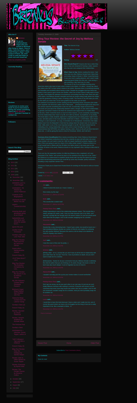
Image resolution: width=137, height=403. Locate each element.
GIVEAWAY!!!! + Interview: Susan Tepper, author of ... (19, 333)
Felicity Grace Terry (49, 208)
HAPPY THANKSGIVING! (19, 206)
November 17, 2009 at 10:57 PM (53, 204)
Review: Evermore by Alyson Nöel (18, 365)
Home (69, 343)
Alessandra (47, 224)
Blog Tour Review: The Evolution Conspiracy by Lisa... (18, 266)
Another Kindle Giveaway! (17, 231)
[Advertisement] (68, 327)
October (16, 379)
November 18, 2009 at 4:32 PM (53, 246)
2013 (13, 162)
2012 (13, 165)
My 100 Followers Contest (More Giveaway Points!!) (18, 283)
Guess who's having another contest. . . (18, 250)
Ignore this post (17, 227)
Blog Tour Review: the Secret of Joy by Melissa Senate (19, 274)
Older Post (95, 343)
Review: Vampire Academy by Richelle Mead (18, 319)
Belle (45, 199)
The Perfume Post (18, 324)
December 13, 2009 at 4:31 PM (53, 309)
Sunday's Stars (17, 327)
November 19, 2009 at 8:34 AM (53, 295)
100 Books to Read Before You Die (18, 201)
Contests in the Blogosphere (17, 195)
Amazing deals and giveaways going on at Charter (18, 213)
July (14, 388)
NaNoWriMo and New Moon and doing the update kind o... (18, 221)
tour (52, 175)
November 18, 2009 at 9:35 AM (53, 220)
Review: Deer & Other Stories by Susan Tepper (18, 359)
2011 (13, 168)
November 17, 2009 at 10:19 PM (53, 194)
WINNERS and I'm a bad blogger (18, 184)
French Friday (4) (18, 308)
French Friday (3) (18, 346)
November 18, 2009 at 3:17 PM (53, 236)
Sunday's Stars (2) (18, 305)
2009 (13, 175)
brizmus (46, 250)
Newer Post (42, 343)
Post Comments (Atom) (73, 350)
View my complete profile (17, 60)
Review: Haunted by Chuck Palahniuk (18, 313)
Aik (44, 185)
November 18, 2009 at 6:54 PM (53, 277)
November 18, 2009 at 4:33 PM (53, 268)
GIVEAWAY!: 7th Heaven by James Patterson (19, 190)
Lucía (45, 299)
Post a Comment (46, 313)
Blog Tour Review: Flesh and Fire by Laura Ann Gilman (18, 242)
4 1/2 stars (46, 175)
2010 (13, 171)
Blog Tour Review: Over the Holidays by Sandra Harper (18, 352)
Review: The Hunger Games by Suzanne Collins (18, 372)
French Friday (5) (18, 255)
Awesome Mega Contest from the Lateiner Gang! (18, 300)
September (17, 382)
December (16, 177)
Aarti (44, 240)
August (15, 385)
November (16, 180)
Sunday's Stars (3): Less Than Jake (18, 236)
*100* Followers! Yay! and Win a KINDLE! (18, 341)
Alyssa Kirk (47, 272)
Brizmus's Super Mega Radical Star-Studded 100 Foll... (17, 292)
